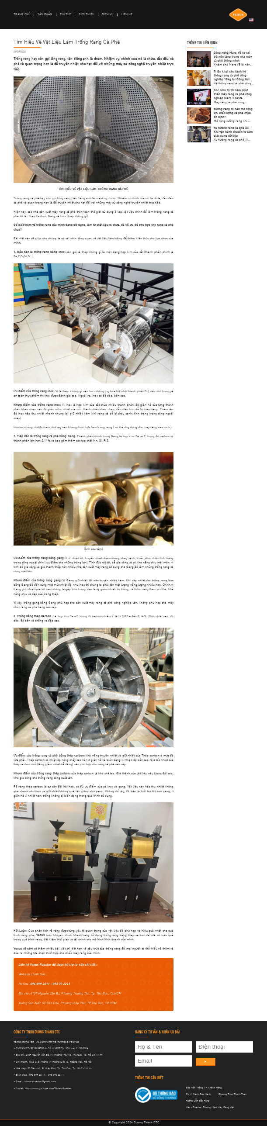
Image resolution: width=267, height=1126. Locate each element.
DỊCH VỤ (108, 14)
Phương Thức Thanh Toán (232, 1094)
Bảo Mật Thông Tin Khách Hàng (204, 1087)
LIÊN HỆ (126, 14)
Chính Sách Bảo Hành (198, 1094)
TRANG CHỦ (22, 14)
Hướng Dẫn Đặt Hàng (197, 1100)
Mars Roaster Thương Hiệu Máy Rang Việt (210, 1107)
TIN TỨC (65, 14)
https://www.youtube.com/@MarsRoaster (48, 1088)
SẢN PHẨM (45, 14)
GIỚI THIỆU (86, 14)
